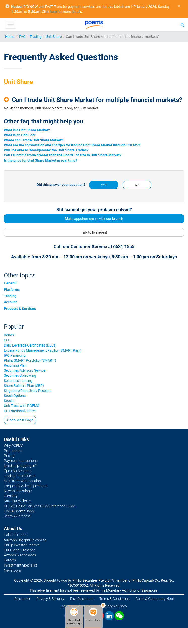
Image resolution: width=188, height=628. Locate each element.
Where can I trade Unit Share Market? (33, 140)
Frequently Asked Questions (25, 486)
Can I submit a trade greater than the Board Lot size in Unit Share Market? (62, 155)
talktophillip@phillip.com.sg (25, 540)
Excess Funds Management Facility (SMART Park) (42, 350)
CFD (7, 340)
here (53, 12)
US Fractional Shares (20, 411)
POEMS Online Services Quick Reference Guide (39, 506)
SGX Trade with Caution (22, 481)
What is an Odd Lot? (20, 135)
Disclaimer (22, 598)
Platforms (12, 290)
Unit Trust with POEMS (21, 406)
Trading (36, 37)
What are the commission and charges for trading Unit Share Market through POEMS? (72, 145)
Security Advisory (113, 606)
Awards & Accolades (20, 555)
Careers (10, 560)
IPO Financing (15, 355)
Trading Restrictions (19, 476)
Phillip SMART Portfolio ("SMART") (30, 360)
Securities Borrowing (20, 375)
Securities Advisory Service (24, 370)
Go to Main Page (20, 420)
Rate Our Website (17, 501)
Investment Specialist (20, 565)
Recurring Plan (15, 365)
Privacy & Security (50, 598)
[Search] (182, 25)
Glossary (11, 496)
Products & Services (20, 309)
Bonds (9, 335)
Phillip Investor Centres (22, 545)
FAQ (22, 37)
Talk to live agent (94, 232)
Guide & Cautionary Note (154, 598)
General (10, 283)
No (137, 185)
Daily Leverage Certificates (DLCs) (30, 345)
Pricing (9, 456)
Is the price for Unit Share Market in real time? (40, 160)
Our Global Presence (19, 550)
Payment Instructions (21, 461)
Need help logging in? (20, 466)
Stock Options (15, 396)
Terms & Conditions (114, 598)
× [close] (179, 6)
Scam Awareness (17, 516)
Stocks (9, 401)
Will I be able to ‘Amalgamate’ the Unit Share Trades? (46, 150)
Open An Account (17, 471)
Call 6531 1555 (15, 535)
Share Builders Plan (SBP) (24, 386)
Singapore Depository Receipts (27, 391)
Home (9, 37)
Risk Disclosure (81, 598)
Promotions (13, 451)
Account (10, 302)
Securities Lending (18, 381)
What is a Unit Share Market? (27, 130)
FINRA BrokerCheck (19, 511)
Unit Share (54, 37)
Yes (103, 185)
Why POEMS (13, 446)
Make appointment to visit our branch (94, 219)
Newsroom (12, 570)
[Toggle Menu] (10, 24)
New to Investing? (18, 491)
